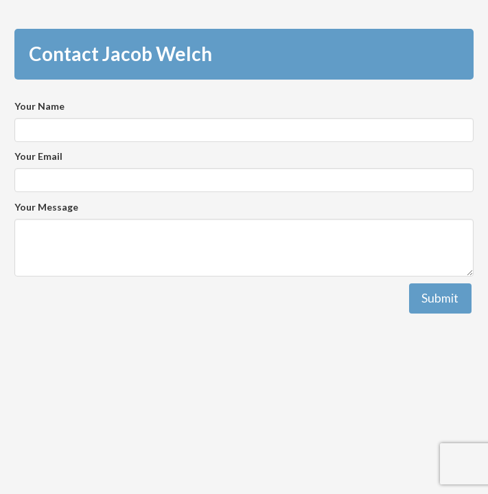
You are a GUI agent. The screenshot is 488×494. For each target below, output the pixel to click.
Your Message (46, 207)
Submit (439, 298)
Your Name (39, 106)
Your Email (38, 156)
